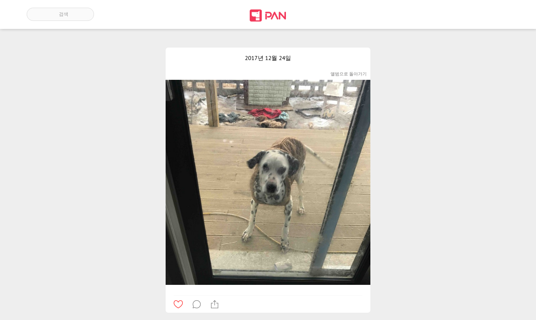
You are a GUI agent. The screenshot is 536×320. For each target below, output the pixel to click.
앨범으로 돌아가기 (349, 74)
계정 (499, 14)
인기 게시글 (478, 14)
